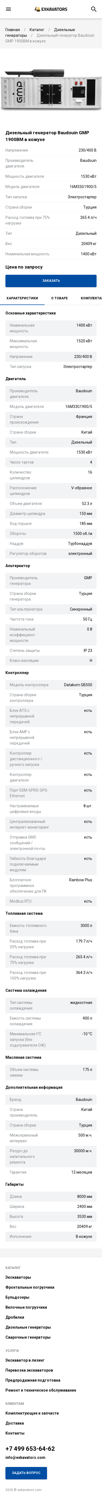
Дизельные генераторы (28, 1327)
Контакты (14, 1433)
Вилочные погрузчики (26, 1307)
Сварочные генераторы (28, 1337)
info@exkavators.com (25, 1457)
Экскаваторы (18, 1277)
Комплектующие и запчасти (32, 1413)
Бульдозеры (17, 1297)
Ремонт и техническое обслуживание (40, 1390)
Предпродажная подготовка (32, 1380)
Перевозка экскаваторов (29, 1370)
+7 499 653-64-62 (30, 1448)
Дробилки (14, 1317)
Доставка (14, 1423)
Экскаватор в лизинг (25, 1360)
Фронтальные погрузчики (29, 1287)
